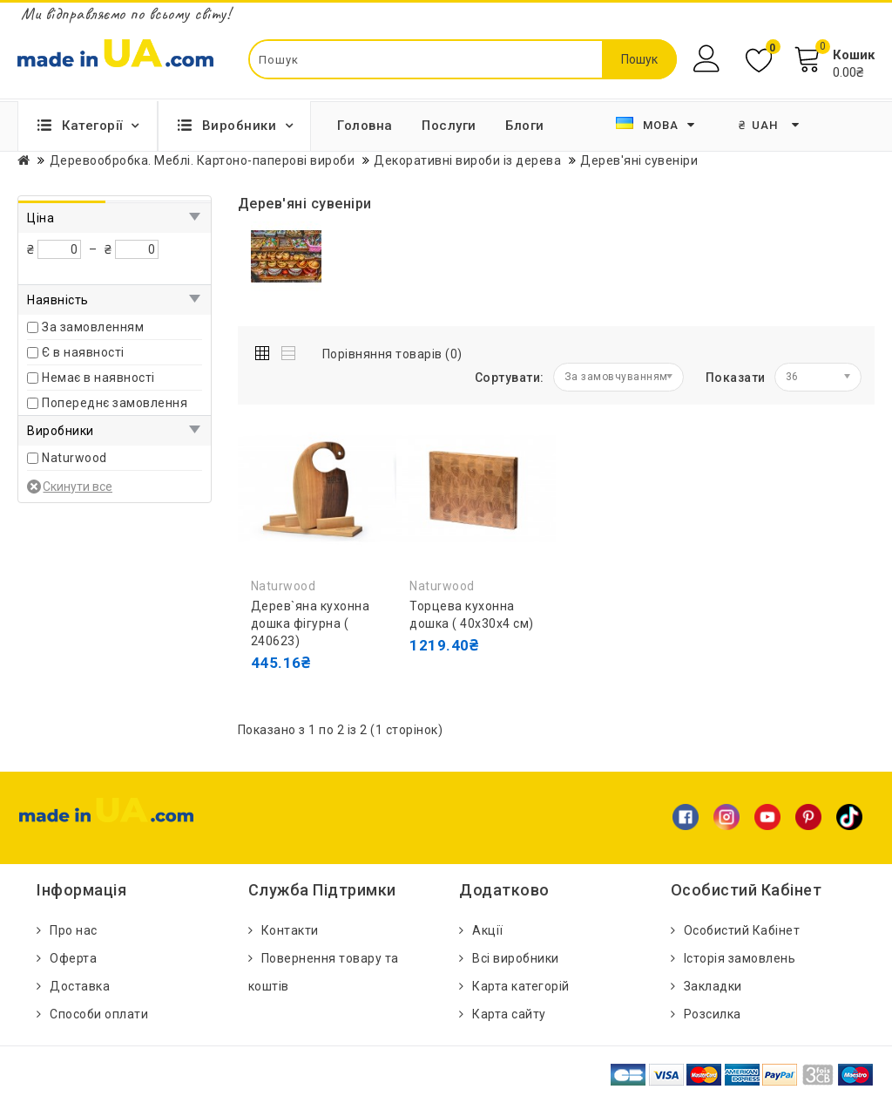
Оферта (73, 958)
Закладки (713, 986)
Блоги (524, 125)
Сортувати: (509, 378)
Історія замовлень (740, 958)
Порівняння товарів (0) (392, 354)
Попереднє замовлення (114, 403)
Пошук (639, 59)
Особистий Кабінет (742, 930)
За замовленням (93, 327)
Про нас (74, 930)
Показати (736, 378)
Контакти (290, 930)
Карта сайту (509, 1014)
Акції (487, 930)
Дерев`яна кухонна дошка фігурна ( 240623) (310, 623)
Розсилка (712, 1014)
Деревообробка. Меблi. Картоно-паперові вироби (202, 160)
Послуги (449, 125)
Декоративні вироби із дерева (467, 160)
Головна (365, 125)
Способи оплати (99, 1014)
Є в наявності (83, 352)
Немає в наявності (98, 378)
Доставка (80, 986)
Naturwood (74, 458)
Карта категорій (521, 986)
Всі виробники (515, 958)
